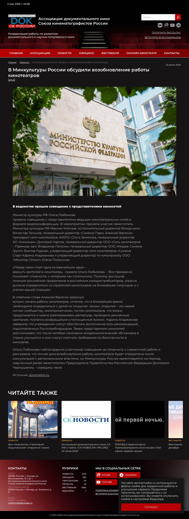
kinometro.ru (39, 375)
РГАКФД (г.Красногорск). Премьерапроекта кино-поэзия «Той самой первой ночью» (138, 448)
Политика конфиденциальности (117, 490)
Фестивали (110, 53)
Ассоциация (40, 53)
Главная (16, 53)
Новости (64, 53)
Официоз (86, 53)
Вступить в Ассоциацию (163, 37)
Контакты (171, 53)
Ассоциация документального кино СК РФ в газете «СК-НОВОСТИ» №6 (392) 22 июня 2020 (86, 448)
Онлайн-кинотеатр (142, 53)
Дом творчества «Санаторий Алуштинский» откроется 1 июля (28, 446)
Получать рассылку (166, 32)
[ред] (11, 79)
